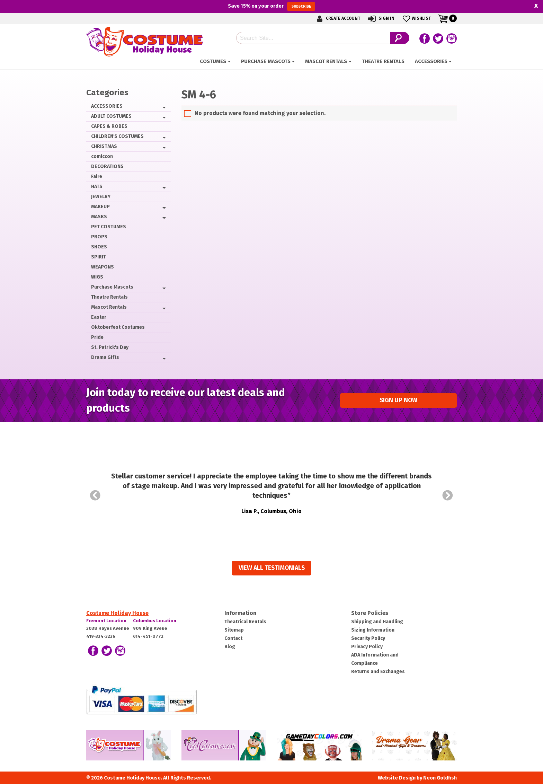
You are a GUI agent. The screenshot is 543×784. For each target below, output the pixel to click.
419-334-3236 (100, 636)
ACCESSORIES (431, 61)
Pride (97, 337)
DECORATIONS (107, 166)
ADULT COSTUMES (111, 116)
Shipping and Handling (377, 622)
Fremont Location (106, 620)
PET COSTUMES (108, 227)
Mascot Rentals (326, 61)
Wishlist (416, 18)
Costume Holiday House (117, 613)
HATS (97, 187)
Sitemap (234, 630)
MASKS (99, 217)
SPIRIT (98, 257)
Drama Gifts (105, 357)
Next (447, 495)
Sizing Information (372, 630)
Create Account (337, 18)
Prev (95, 495)
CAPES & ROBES (109, 126)
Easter (98, 317)
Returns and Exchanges (378, 672)
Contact (233, 638)
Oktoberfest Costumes (118, 327)
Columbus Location (154, 620)
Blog (229, 647)
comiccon (102, 156)
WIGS (97, 277)
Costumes (213, 61)
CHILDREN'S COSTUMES (117, 136)
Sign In (380, 18)
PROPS (99, 237)
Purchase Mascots (266, 61)
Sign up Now (398, 400)
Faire (96, 176)
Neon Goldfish (440, 778)
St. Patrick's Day (109, 347)
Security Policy (368, 638)
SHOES (99, 247)
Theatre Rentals (383, 61)
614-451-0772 (148, 636)
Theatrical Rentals (245, 622)
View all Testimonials (272, 568)
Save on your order (271, 6)
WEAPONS (102, 267)
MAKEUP (100, 207)
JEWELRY (100, 197)
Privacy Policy (367, 647)
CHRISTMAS (104, 146)
